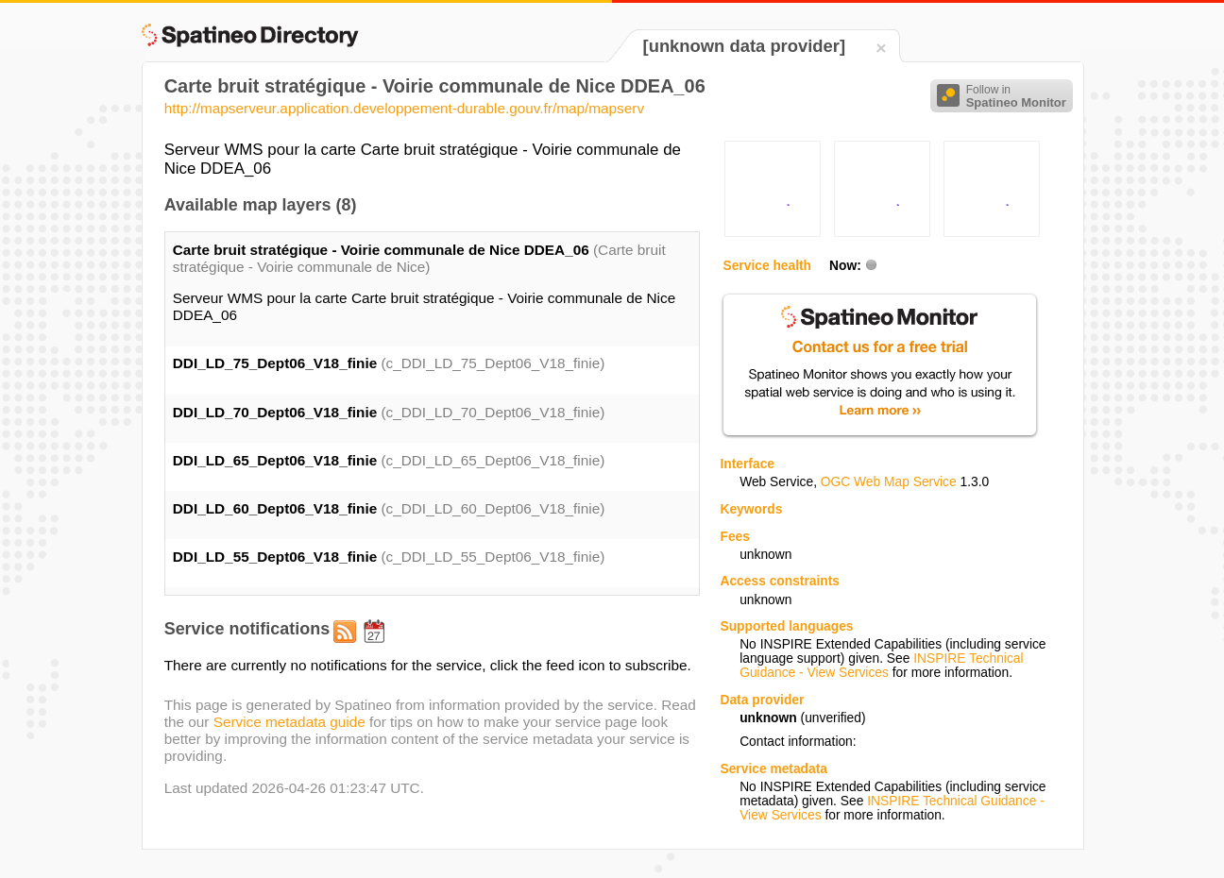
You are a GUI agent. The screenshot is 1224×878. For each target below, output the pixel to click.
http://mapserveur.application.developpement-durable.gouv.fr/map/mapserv (404, 108)
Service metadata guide (289, 722)
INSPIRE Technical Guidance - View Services (881, 665)
